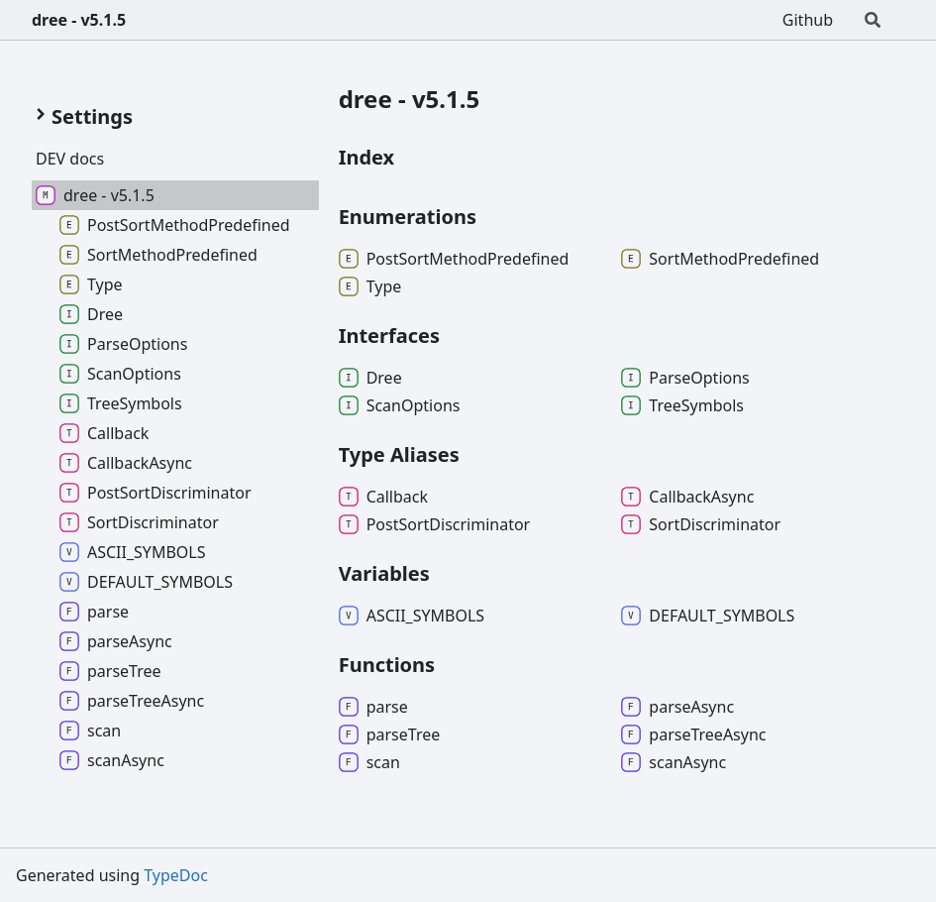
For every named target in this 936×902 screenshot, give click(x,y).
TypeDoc (176, 875)
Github (807, 20)
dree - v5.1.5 (79, 20)
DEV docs (70, 158)
